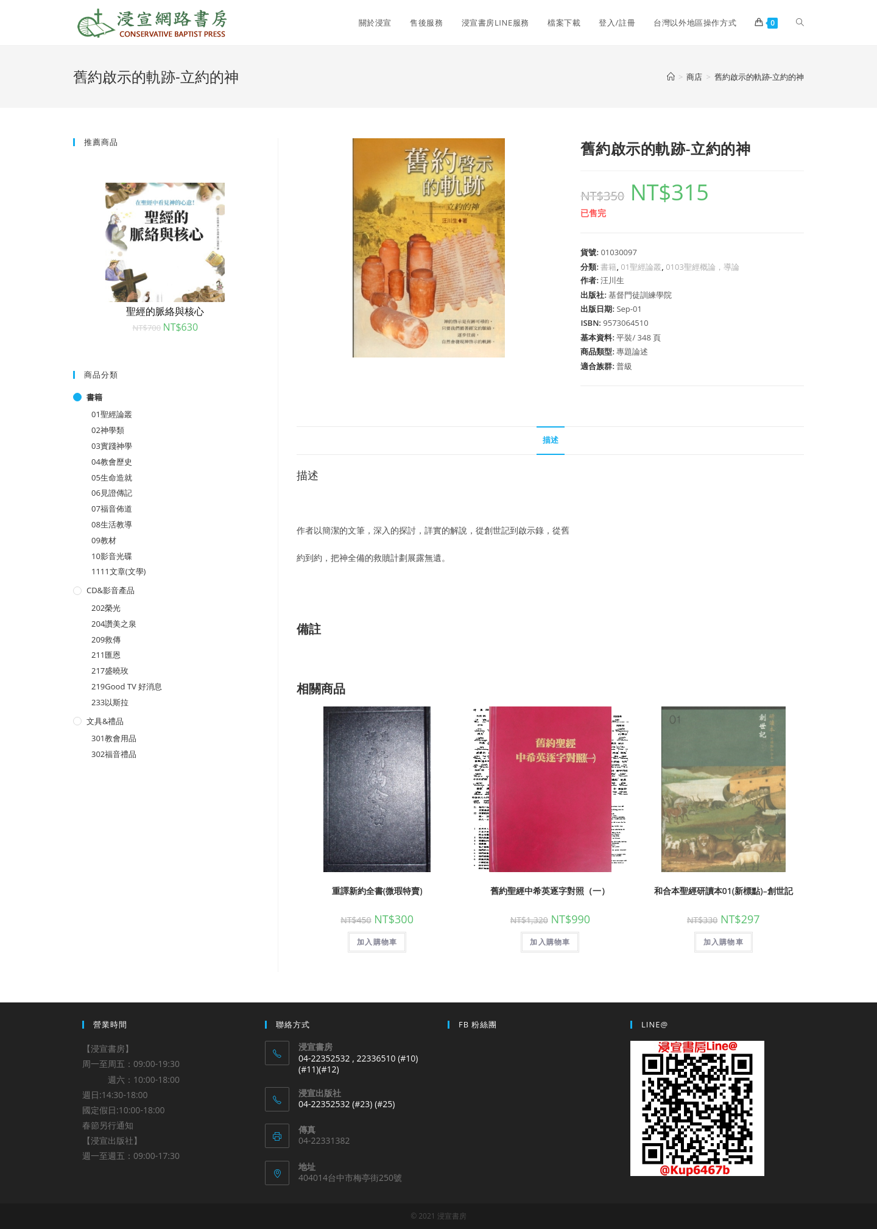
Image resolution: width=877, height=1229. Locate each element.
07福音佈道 (111, 508)
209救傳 (106, 639)
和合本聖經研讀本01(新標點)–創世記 (723, 890)
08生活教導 (111, 524)
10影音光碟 (111, 556)
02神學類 (107, 429)
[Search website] (800, 22)
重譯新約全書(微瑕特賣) (377, 890)
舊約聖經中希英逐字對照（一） (550, 890)
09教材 (103, 540)
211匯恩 (106, 654)
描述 (550, 440)
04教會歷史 (111, 461)
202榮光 (106, 607)
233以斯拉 (110, 702)
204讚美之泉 (113, 623)
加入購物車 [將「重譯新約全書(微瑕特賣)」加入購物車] (377, 942)
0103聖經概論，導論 (702, 266)
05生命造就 (111, 477)
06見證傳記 (111, 492)
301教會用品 (113, 738)
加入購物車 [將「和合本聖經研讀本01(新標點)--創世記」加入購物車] (723, 942)
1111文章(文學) (118, 571)
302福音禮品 (113, 753)
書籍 (608, 266)
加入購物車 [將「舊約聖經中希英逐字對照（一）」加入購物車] (550, 942)
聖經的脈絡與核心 (165, 311)
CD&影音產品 (110, 590)
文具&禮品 (105, 721)
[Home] (671, 76)
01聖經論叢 (641, 266)
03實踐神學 (111, 445)
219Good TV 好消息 (126, 686)
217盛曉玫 (110, 670)
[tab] (551, 440)
